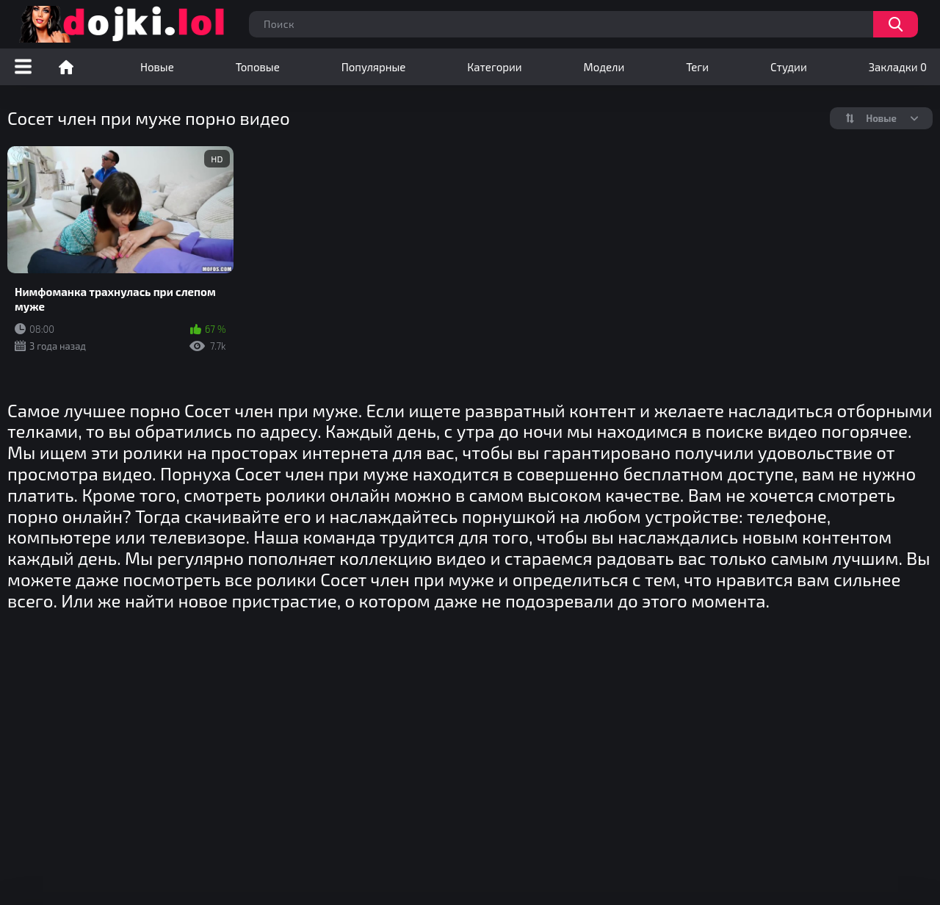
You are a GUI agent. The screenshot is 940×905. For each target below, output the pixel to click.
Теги (697, 66)
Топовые (258, 66)
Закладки (898, 66)
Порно (66, 66)
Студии (788, 66)
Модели (604, 66)
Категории (494, 66)
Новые (157, 66)
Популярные (373, 66)
